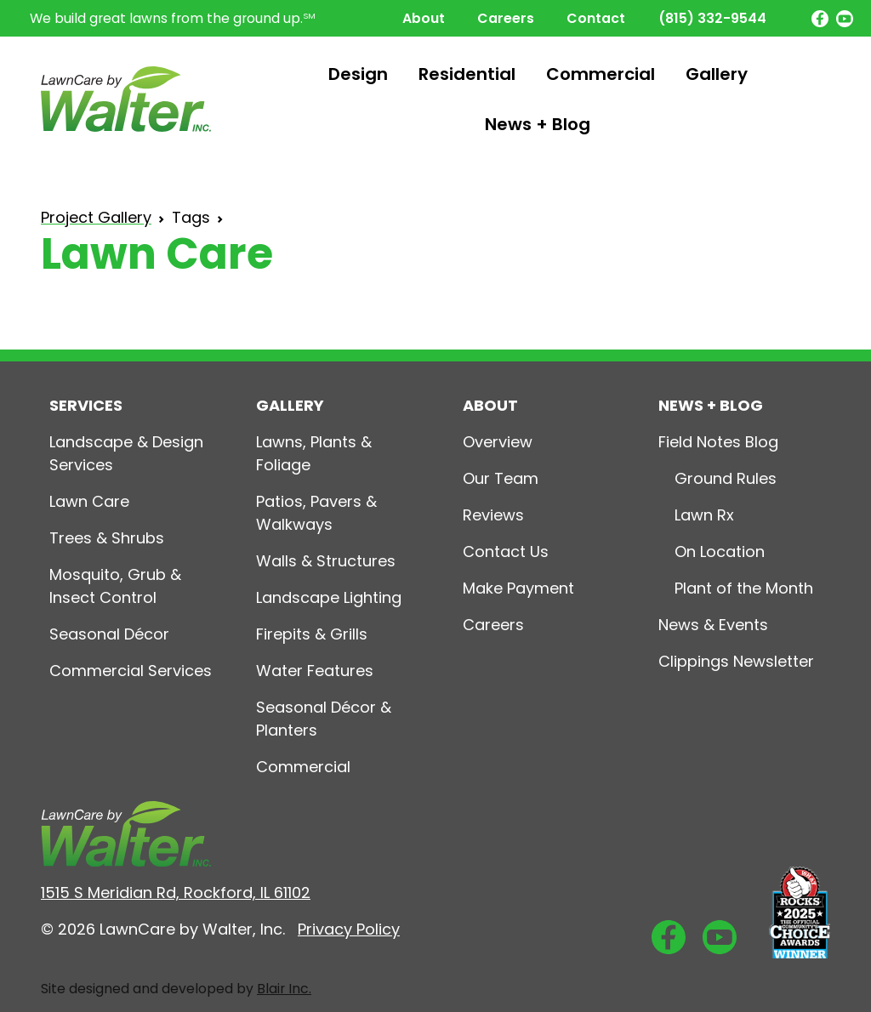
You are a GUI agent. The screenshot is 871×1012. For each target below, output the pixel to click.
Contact (595, 18)
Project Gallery (96, 217)
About (423, 18)
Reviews (493, 515)
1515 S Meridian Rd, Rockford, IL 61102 (175, 892)
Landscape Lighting (328, 597)
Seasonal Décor (109, 634)
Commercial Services (130, 670)
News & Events (713, 624)
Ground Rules (726, 478)
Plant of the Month (744, 588)
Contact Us (506, 551)
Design (358, 74)
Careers (505, 18)
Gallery (717, 74)
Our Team (500, 478)
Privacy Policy (349, 929)
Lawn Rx (704, 515)
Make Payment (518, 588)
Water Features (314, 670)
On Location (720, 551)
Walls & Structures (326, 560)
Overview (497, 441)
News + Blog (537, 124)
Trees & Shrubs (106, 538)
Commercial (600, 74)
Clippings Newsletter (736, 661)
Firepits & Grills (311, 634)
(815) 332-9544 (712, 18)
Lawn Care (89, 501)
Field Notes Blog (718, 441)
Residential (466, 74)
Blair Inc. (284, 988)
